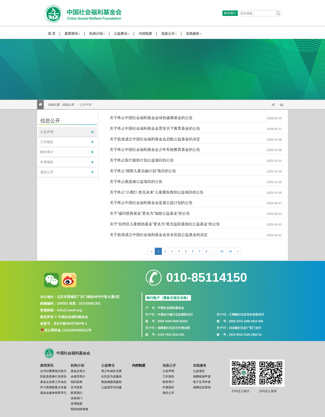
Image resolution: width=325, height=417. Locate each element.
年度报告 (47, 162)
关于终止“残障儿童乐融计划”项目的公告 (143, 171)
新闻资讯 (72, 33)
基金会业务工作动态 (53, 382)
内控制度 (145, 33)
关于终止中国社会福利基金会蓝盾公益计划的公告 (151, 203)
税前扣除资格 (79, 409)
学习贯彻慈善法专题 (53, 387)
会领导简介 (78, 376)
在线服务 (193, 33)
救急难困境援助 (111, 382)
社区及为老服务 (111, 376)
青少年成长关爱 (111, 371)
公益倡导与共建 (111, 387)
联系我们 (76, 392)
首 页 (51, 33)
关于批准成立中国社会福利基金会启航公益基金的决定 (155, 139)
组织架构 (76, 382)
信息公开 (169, 33)
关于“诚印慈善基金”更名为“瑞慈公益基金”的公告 (150, 213)
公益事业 (121, 33)
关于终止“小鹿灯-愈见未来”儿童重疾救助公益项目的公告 (157, 192)
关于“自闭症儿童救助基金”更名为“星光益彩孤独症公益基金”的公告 (165, 224)
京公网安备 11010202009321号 (67, 330)
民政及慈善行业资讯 (53, 376)
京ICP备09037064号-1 (70, 323)
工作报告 (47, 142)
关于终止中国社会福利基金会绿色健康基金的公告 (151, 118)
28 (221, 251)
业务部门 (76, 398)
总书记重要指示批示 (53, 371)
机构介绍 (97, 33)
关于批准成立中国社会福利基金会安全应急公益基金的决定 (159, 235)
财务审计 (47, 152)
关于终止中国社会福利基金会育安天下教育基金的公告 (155, 128)
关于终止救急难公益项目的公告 (136, 182)
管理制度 (76, 403)
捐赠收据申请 (202, 376)
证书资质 (76, 387)
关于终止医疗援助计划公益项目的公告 (142, 160)
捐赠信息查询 (202, 387)
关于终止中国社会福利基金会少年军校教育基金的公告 (155, 150)
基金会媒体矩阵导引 (53, 392)
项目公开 (47, 172)
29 (230, 251)
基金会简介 (78, 371)
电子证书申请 (202, 382)
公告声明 (47, 132)
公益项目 (199, 371)
